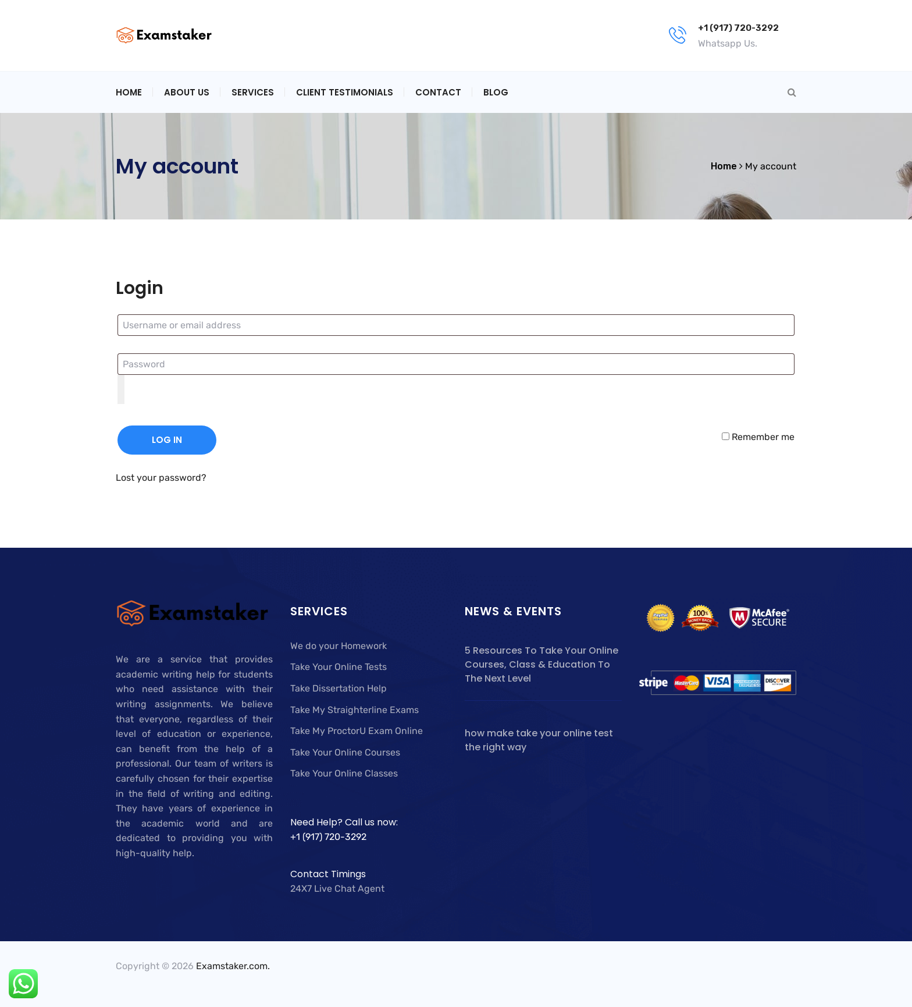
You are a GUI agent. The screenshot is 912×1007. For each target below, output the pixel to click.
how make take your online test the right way (539, 740)
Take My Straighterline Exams (354, 709)
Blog (495, 92)
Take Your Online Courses (345, 752)
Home (129, 92)
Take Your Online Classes (344, 773)
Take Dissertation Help (338, 688)
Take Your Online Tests (338, 666)
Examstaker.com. (233, 965)
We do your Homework (338, 645)
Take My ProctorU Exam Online (356, 730)
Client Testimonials (344, 92)
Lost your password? (161, 477)
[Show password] (120, 389)
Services (252, 92)
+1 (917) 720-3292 (738, 28)
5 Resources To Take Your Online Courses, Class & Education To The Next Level (541, 664)
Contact (438, 92)
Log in (167, 440)
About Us (186, 92)
